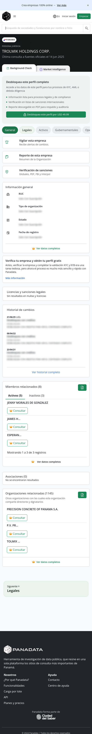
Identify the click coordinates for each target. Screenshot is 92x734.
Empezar (83, 16)
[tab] (15, 395)
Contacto (54, 680)
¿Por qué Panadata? (16, 680)
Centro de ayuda (58, 685)
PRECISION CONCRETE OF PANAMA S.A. (32, 509)
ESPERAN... (14, 435)
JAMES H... (13, 419)
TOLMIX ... (13, 541)
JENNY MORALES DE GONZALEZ (27, 403)
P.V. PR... (12, 525)
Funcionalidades (14, 685)
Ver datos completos (46, 562)
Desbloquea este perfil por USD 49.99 (46, 114)
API (6, 697)
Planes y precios (14, 703)
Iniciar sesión (69, 16)
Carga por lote (13, 691)
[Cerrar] (88, 5)
